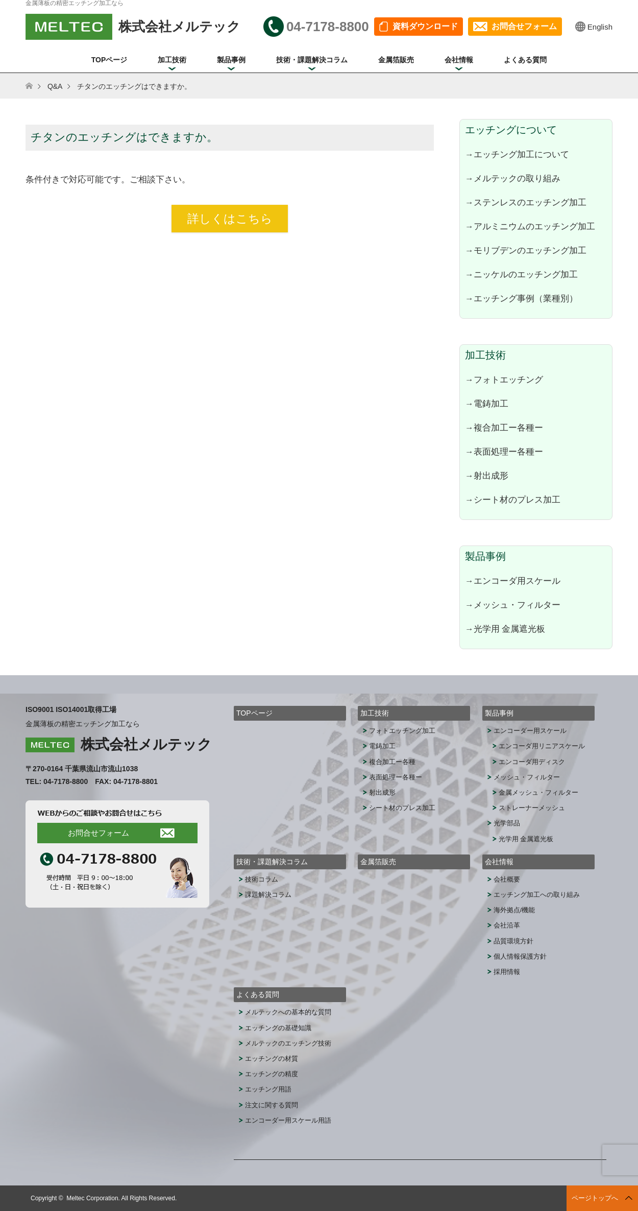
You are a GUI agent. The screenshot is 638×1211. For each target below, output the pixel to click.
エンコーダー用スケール (530, 730)
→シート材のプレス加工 (512, 499)
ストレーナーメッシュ (532, 808)
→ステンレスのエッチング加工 (525, 202)
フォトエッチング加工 (402, 730)
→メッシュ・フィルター (512, 604)
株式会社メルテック (146, 744)
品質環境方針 (513, 941)
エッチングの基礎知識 (278, 1028)
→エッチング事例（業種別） (521, 298)
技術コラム (261, 879)
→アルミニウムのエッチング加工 (530, 226)
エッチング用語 (268, 1089)
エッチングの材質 (271, 1058)
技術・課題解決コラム (312, 60)
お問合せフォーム (524, 26)
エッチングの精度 (271, 1074)
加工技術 (172, 60)
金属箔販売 (396, 60)
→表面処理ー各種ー (504, 451)
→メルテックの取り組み (512, 178)
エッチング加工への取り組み (537, 894)
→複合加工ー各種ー (504, 427)
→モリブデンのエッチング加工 (525, 250)
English (599, 26)
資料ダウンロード (425, 26)
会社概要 (507, 879)
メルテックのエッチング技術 (288, 1043)
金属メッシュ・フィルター (538, 792)
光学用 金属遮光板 (526, 839)
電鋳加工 (382, 746)
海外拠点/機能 (514, 910)
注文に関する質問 (271, 1105)
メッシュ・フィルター (527, 777)
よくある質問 (525, 60)
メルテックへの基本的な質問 (288, 1012)
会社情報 (459, 60)
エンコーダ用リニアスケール (542, 746)
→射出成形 (486, 475)
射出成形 (382, 792)
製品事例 (231, 60)
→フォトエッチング (504, 379)
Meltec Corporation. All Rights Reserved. (121, 1198)
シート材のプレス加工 (402, 808)
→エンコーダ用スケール (512, 580)
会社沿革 (507, 925)
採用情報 (507, 972)
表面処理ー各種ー (395, 777)
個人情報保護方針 (520, 956)
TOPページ (109, 60)
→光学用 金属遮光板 (505, 628)
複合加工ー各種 (392, 762)
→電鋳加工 (486, 403)
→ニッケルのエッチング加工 (521, 274)
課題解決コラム (268, 894)
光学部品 (507, 823)
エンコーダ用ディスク (532, 762)
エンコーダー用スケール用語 (288, 1120)
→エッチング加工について (517, 154)
